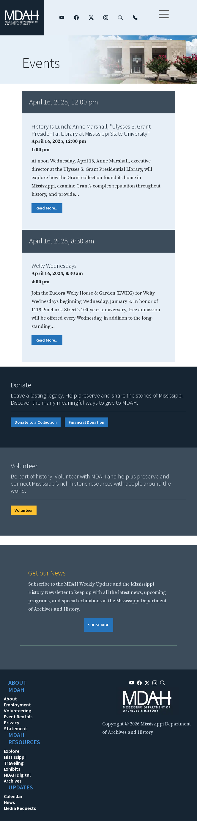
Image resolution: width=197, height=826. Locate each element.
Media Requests (20, 808)
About (10, 699)
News (9, 802)
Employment (17, 705)
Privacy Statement (15, 725)
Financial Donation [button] (86, 422)
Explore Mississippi (15, 754)
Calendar (13, 796)
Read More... (47, 208)
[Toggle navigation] (163, 18)
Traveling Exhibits (13, 766)
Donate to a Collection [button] (36, 422)
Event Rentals (18, 716)
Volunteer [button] (24, 510)
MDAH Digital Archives (17, 778)
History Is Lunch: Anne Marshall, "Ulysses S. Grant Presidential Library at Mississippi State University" (91, 130)
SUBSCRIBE (98, 625)
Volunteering (17, 711)
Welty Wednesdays (54, 265)
